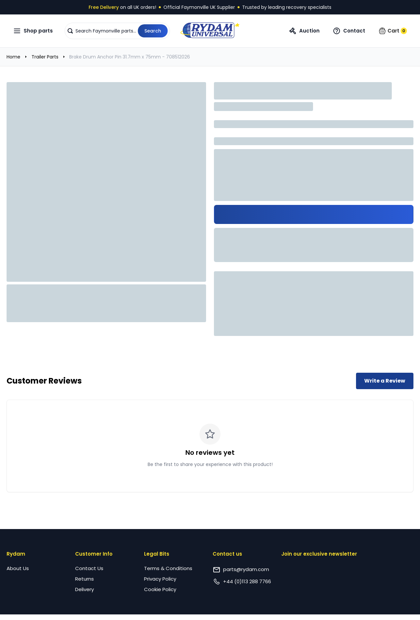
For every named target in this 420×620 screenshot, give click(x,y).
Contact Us (89, 568)
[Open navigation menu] (33, 30)
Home (13, 57)
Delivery (84, 589)
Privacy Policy (160, 578)
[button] (117, 31)
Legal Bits (156, 553)
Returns (84, 578)
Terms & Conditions (168, 568)
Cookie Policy (160, 589)
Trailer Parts (45, 57)
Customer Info (94, 553)
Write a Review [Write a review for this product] (384, 381)
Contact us (227, 553)
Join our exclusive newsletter (319, 553)
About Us (18, 568)
